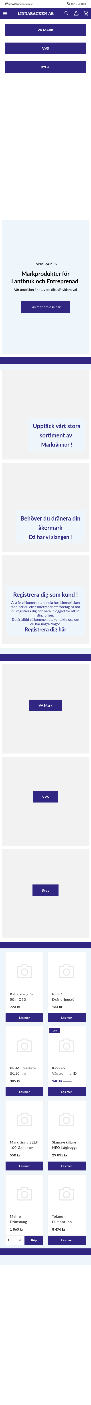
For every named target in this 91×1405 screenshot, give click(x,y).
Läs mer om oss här (45, 307)
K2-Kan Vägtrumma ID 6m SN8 (64, 1073)
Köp (34, 1240)
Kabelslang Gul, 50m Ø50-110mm (23, 999)
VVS (45, 48)
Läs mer (24, 1017)
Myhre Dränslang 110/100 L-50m (23, 1221)
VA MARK (45, 30)
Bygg (46, 890)
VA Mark (45, 705)
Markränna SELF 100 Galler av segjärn (24, 1147)
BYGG (45, 67)
